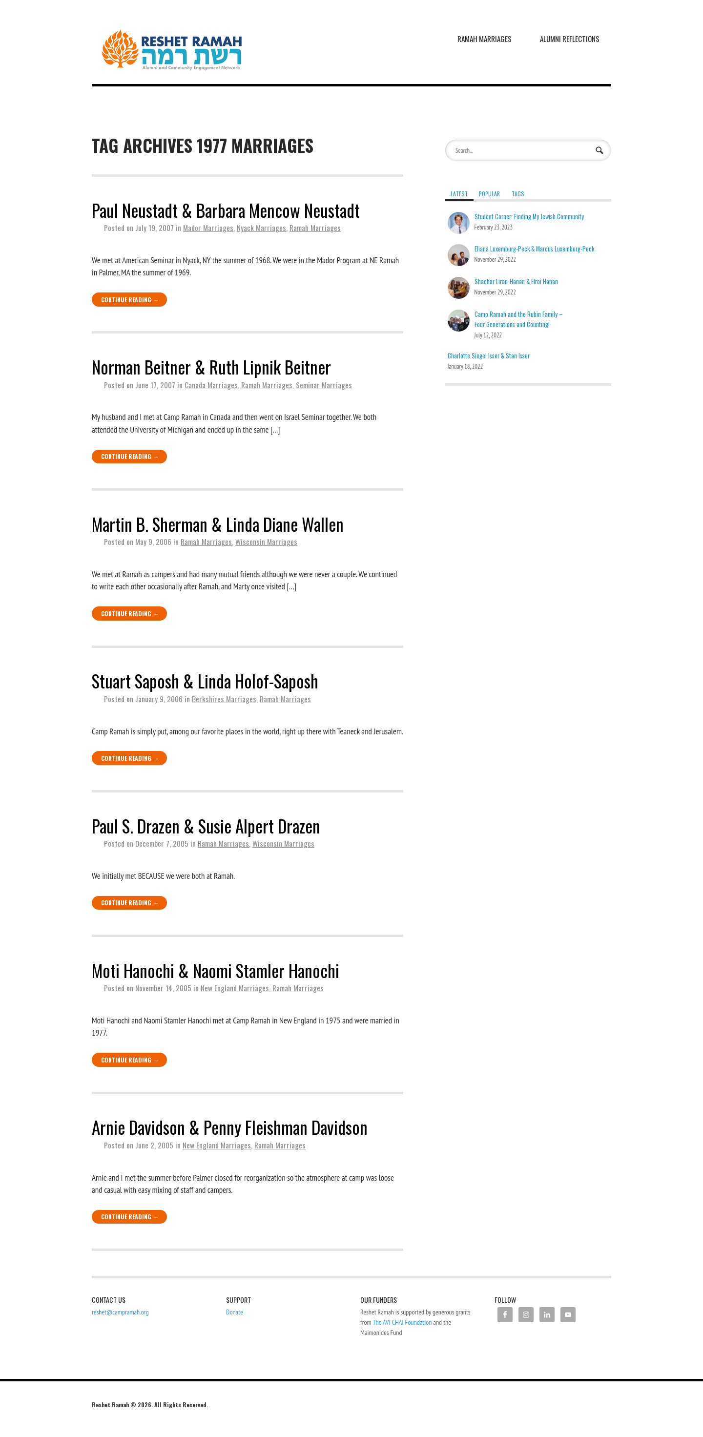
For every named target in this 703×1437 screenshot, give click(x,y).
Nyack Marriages (261, 227)
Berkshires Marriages (224, 698)
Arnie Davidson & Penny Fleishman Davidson (230, 1127)
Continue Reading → (130, 299)
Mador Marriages (208, 227)
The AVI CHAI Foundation (402, 1322)
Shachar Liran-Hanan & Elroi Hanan (516, 281)
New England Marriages (235, 987)
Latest (459, 193)
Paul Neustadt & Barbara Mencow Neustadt (226, 210)
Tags (518, 193)
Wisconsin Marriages (266, 541)
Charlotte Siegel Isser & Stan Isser (489, 355)
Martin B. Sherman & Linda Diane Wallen (218, 524)
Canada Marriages (211, 384)
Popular (489, 193)
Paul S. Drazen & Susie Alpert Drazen (206, 825)
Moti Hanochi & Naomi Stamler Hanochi (215, 970)
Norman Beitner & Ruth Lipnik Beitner (211, 366)
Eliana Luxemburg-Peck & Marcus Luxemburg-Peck (534, 248)
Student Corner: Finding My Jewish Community (529, 216)
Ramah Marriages (484, 38)
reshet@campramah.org (120, 1312)
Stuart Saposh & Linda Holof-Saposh (205, 680)
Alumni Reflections (570, 38)
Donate (234, 1312)
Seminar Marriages (324, 384)
